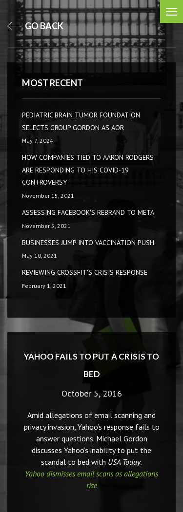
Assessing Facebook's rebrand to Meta (88, 212)
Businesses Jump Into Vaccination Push (88, 242)
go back (35, 25)
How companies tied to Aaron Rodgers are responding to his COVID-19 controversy (88, 170)
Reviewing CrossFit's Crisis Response (84, 272)
